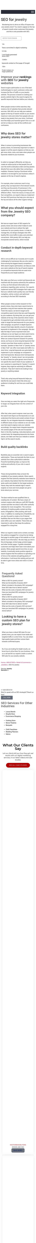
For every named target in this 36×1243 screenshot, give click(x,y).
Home (3, 662)
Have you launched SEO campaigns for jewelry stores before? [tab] (18, 593)
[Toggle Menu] (32, 12)
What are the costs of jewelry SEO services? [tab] (17, 590)
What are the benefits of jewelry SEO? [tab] (14, 583)
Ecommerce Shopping (13, 716)
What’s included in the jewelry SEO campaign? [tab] (17, 585)
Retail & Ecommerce (23, 662)
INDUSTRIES (11, 662)
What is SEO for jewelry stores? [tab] (12, 581)
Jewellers (4, 665)
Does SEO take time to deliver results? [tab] (15, 587)
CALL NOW (6, 697)
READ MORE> (18, 1150)
